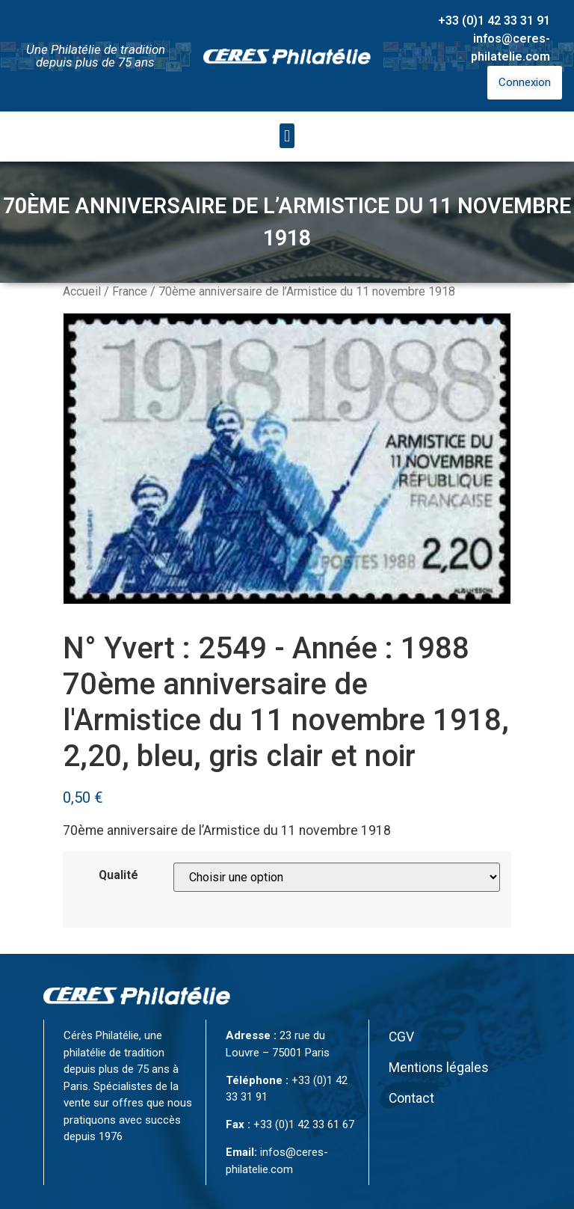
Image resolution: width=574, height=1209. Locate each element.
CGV (401, 1036)
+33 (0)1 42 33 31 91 (494, 20)
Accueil (82, 291)
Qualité (118, 875)
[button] (287, 135)
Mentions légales (439, 1067)
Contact (411, 1098)
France (129, 291)
